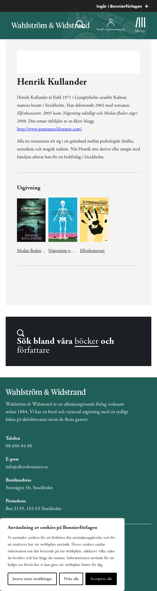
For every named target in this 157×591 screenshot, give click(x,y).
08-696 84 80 (19, 446)
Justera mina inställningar (32, 578)
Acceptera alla (101, 578)
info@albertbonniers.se (27, 467)
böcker (86, 341)
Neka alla (71, 578)
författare (33, 350)
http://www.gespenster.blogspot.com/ (49, 129)
